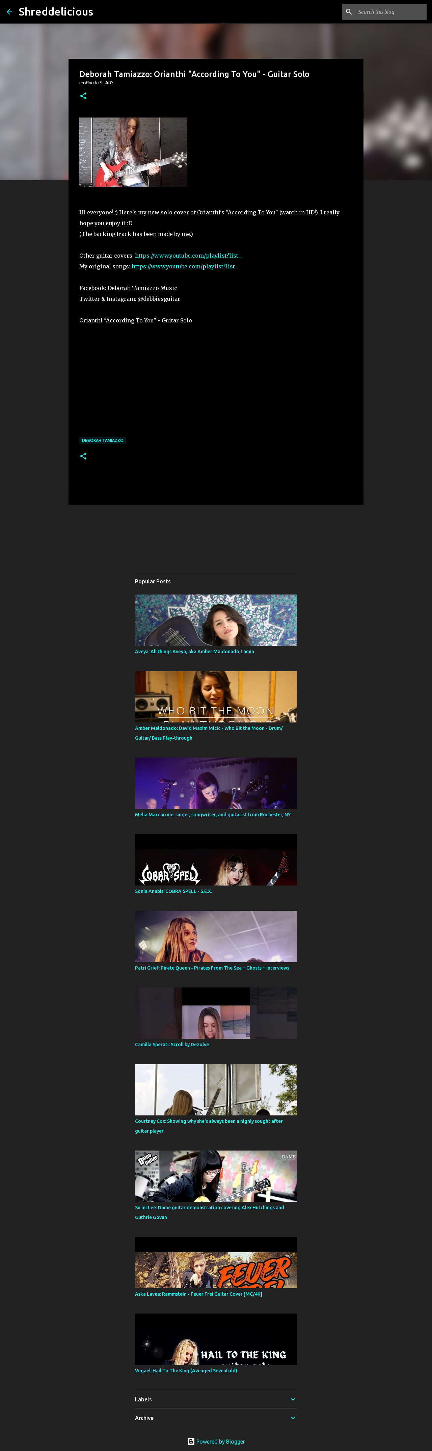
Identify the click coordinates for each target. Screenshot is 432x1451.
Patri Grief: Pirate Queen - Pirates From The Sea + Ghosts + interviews (212, 968)
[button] (83, 96)
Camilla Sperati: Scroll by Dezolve (172, 1044)
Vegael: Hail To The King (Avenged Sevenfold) (186, 1370)
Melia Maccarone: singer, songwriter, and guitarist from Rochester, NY (213, 814)
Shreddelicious (56, 11)
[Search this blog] (391, 12)
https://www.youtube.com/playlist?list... (188, 255)
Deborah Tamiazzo (103, 440)
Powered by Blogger (216, 1442)
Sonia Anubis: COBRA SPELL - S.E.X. (173, 891)
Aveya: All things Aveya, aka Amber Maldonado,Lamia (194, 651)
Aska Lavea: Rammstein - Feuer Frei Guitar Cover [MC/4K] (198, 1294)
